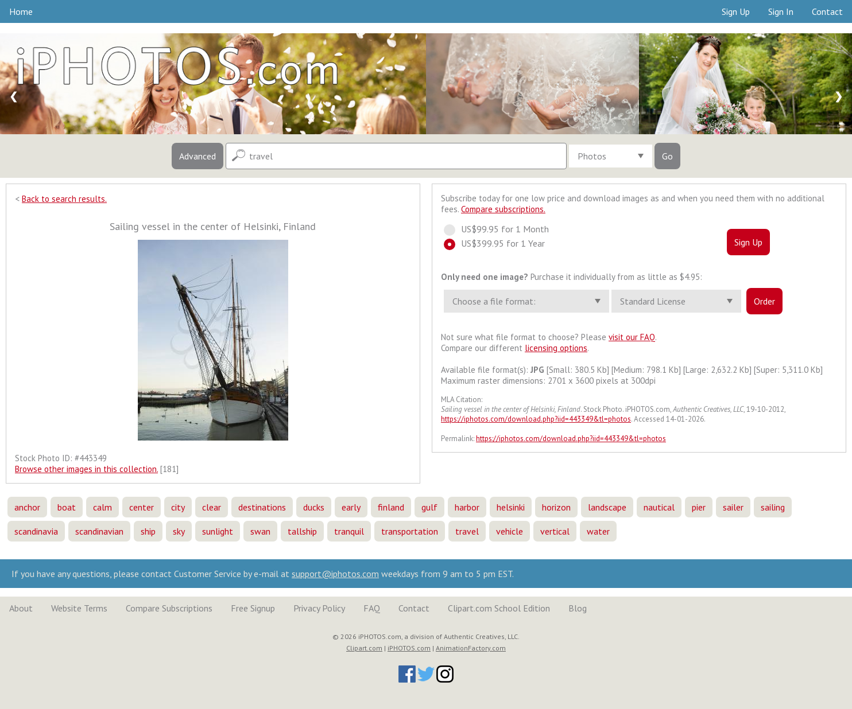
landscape (607, 507)
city (178, 507)
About (21, 608)
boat (66, 507)
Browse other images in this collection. (86, 468)
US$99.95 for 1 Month (501, 229)
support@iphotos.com (335, 573)
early (351, 507)
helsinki (511, 507)
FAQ (371, 608)
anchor (27, 507)
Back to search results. (64, 198)
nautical (659, 507)
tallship (302, 531)
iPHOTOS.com (409, 648)
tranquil (349, 531)
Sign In (780, 11)
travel (467, 531)
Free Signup (253, 608)
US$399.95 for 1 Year (499, 243)
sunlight (217, 531)
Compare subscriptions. (503, 209)
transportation (409, 531)
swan (260, 531)
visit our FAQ (632, 337)
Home (21, 11)
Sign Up (736, 11)
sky (179, 531)
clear (211, 507)
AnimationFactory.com (471, 648)
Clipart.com (364, 648)
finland (391, 507)
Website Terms (79, 608)
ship (148, 531)
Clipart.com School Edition (499, 608)
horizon (556, 507)
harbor (467, 507)
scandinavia (36, 531)
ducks (313, 507)
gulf (429, 507)
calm (102, 507)
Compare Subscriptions (169, 608)
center (141, 507)
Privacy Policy (319, 608)
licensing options (556, 347)
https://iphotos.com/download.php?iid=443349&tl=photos (536, 419)
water (598, 531)
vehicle (509, 531)
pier (699, 507)
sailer (733, 507)
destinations (262, 507)
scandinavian (99, 531)
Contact (827, 11)
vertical (555, 531)
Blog (577, 608)
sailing (773, 507)
